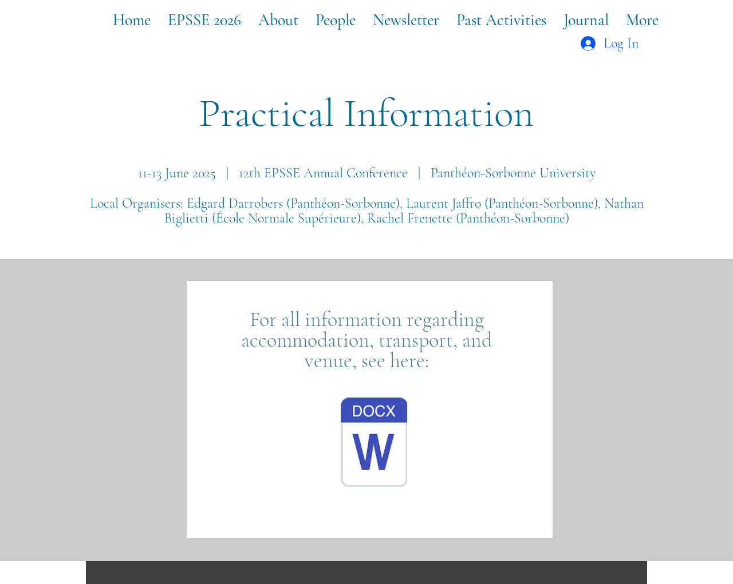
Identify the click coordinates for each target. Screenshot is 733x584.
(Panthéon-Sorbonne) (512, 218)
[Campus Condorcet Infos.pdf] (374, 444)
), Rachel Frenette (406, 218)
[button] (204, 20)
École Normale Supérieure (286, 218)
